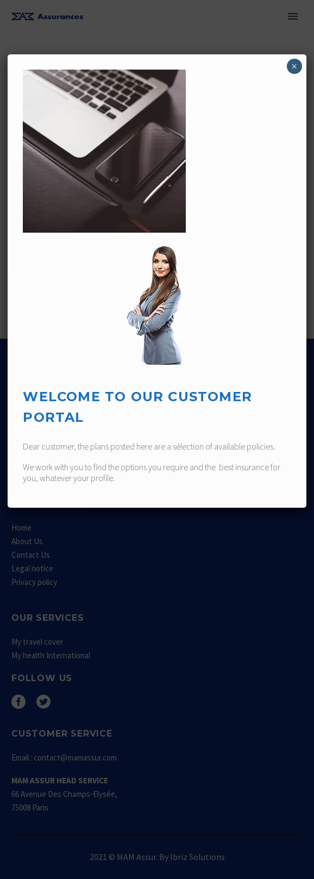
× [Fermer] (294, 66)
